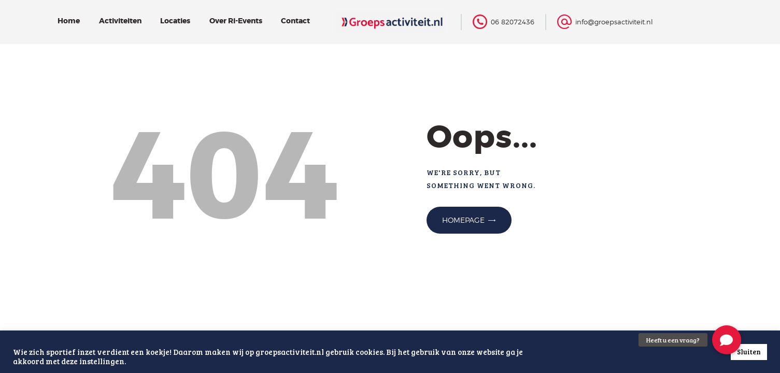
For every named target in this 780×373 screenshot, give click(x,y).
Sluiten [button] (749, 351)
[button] (726, 339)
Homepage (463, 220)
